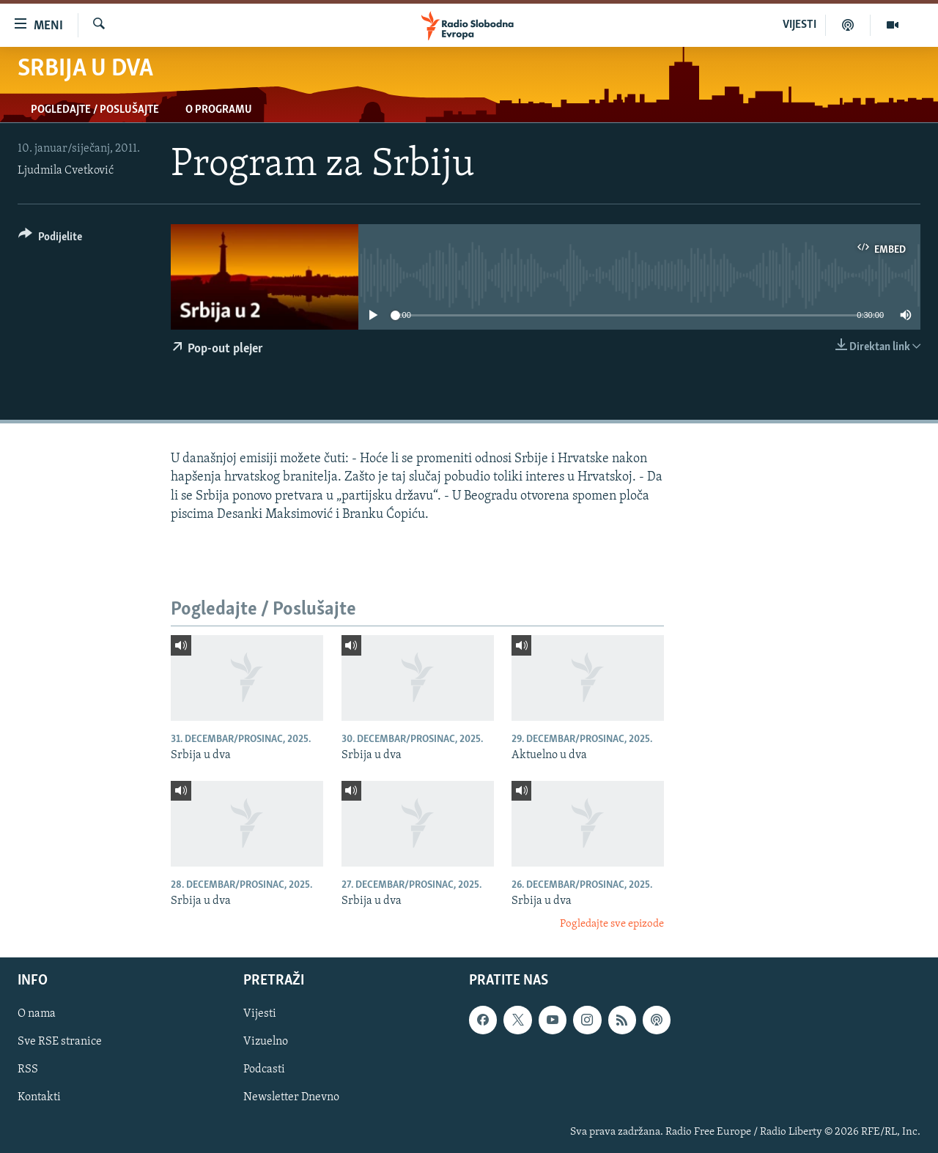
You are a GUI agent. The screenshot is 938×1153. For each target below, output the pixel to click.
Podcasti (264, 1069)
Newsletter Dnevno (291, 1097)
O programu (218, 110)
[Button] (50, 239)
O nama (37, 1014)
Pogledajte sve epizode (612, 924)
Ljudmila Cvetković (66, 171)
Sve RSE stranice (60, 1042)
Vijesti (259, 1014)
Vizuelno (265, 1042)
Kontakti (39, 1097)
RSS (28, 1069)
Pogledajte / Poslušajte (95, 110)
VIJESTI (799, 25)
